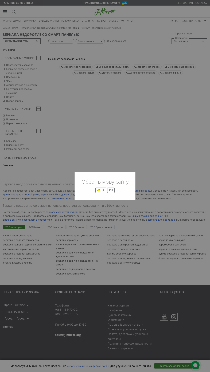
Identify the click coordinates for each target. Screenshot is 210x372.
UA (100, 190)
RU (111, 190)
